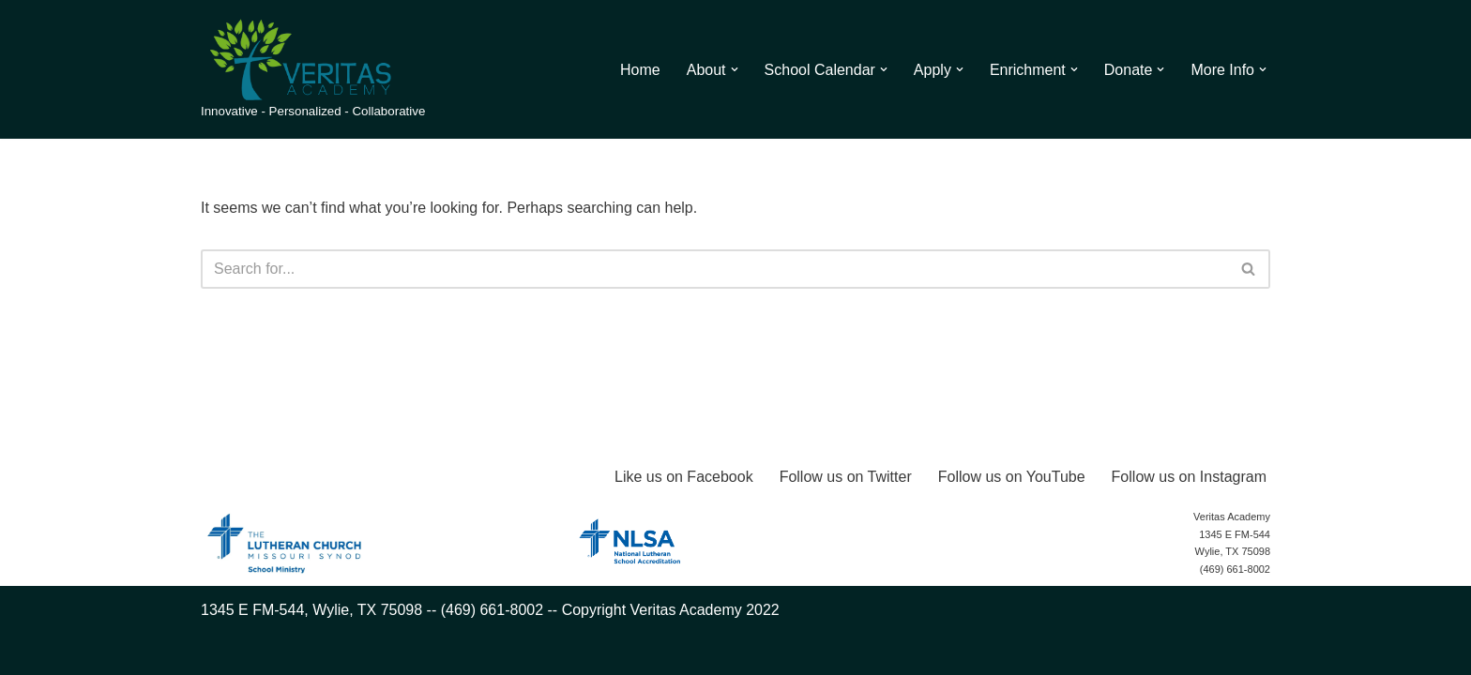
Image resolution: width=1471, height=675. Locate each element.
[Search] (714, 269)
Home (640, 70)
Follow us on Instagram (1189, 477)
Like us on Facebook (683, 477)
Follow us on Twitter (846, 477)
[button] (734, 69)
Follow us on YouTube (1011, 477)
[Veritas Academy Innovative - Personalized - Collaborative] (313, 69)
